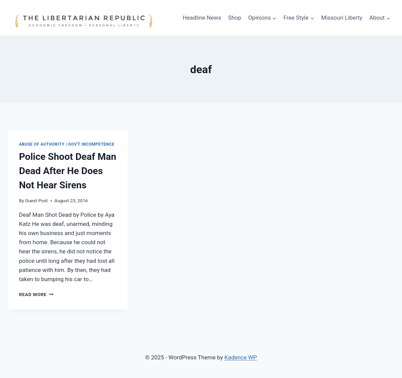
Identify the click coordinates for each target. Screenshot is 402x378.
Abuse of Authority (41, 144)
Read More (36, 294)
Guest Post (36, 200)
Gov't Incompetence (91, 144)
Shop (234, 17)
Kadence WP (240, 357)
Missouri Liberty (341, 17)
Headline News (202, 17)
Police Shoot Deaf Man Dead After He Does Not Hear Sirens (67, 171)
